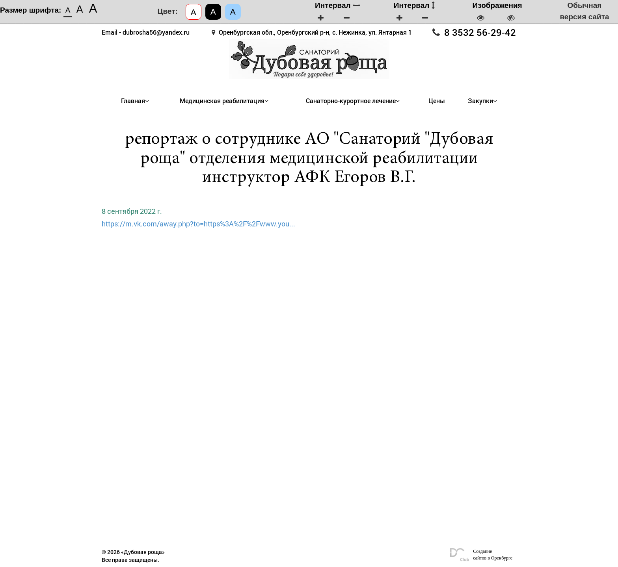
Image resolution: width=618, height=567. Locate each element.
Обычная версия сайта (584, 11)
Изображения (497, 5)
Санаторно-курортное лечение (351, 100)
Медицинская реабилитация (222, 100)
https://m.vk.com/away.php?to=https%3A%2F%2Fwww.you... (198, 223)
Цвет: (168, 11)
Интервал (337, 5)
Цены (436, 100)
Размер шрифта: (30, 10)
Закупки (480, 100)
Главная (133, 100)
